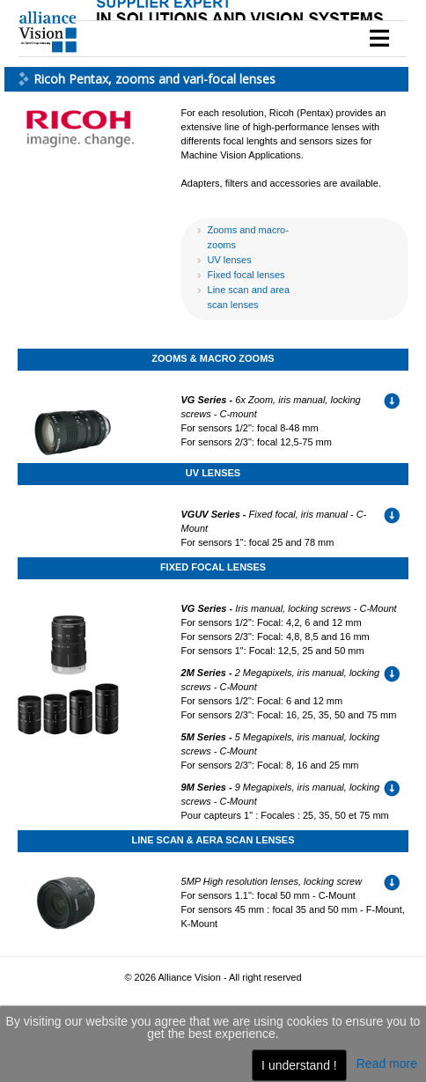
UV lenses (230, 259)
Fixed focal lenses (246, 274)
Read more (386, 1063)
